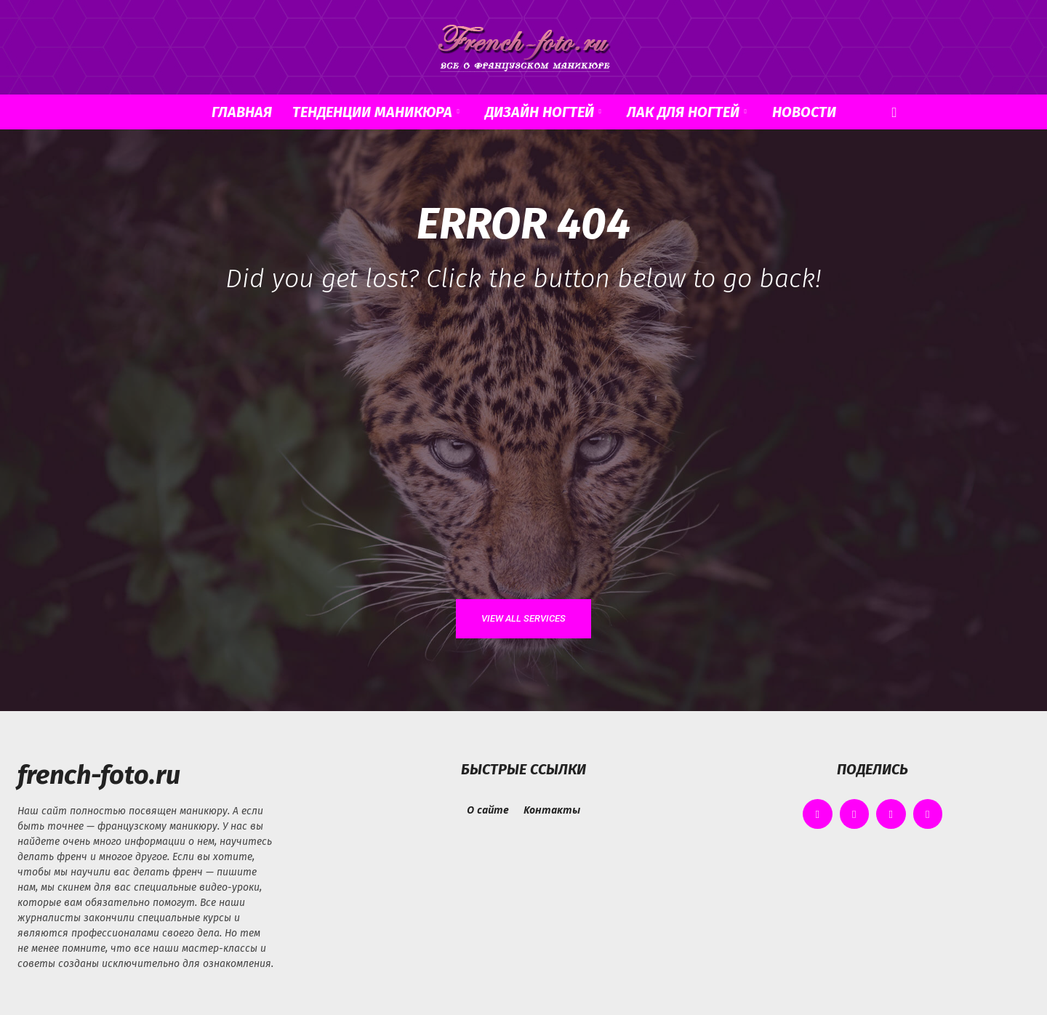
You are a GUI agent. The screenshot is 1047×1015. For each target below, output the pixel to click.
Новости (804, 112)
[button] (894, 113)
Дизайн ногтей (543, 112)
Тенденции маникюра (376, 112)
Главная (242, 112)
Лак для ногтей (687, 112)
